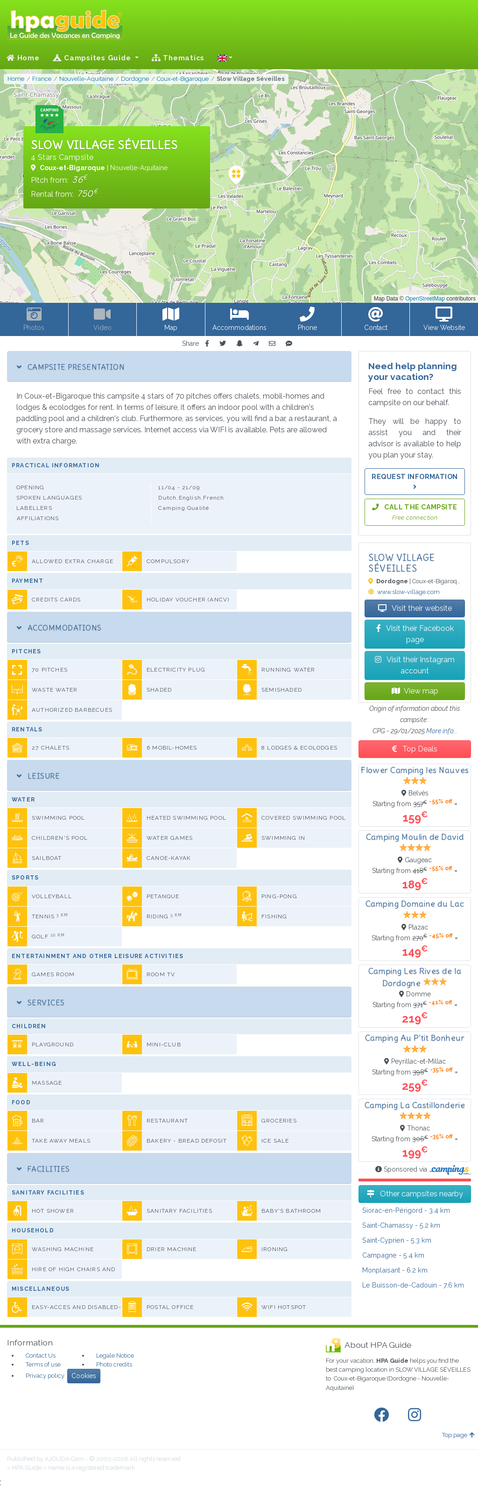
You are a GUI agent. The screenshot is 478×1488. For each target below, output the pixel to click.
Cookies (83, 1376)
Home (23, 58)
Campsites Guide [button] (93, 58)
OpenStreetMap (425, 298)
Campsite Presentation (71, 367)
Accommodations (59, 627)
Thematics (178, 58)
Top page (458, 1434)
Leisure (38, 775)
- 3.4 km (406, 1210)
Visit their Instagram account (415, 665)
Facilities (43, 1168)
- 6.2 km (395, 1270)
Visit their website (415, 608)
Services (41, 1002)
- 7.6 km (413, 1285)
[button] (225, 58)
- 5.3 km (396, 1240)
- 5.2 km (401, 1225)
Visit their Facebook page (415, 634)
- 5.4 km (393, 1255)
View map (415, 691)
